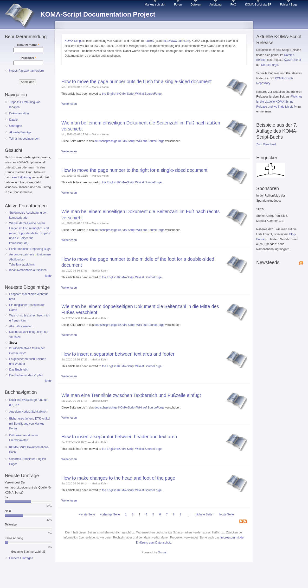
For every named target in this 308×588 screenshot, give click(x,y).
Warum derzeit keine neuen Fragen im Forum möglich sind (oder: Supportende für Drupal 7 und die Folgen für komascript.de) (30, 233)
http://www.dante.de (176, 41)
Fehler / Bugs (288, 4)
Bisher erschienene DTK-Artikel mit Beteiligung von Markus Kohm (29, 423)
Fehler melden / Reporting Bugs (30, 249)
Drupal (162, 552)
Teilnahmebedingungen (24, 138)
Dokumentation (19, 113)
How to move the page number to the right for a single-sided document (134, 170)
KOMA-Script (73, 41)
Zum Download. (266, 144)
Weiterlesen (69, 103)
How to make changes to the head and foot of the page (118, 478)
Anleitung (215, 4)
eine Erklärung (21, 177)
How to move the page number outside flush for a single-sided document (136, 81)
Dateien (196, 4)
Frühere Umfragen (21, 558)
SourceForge (269, 65)
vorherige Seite (110, 514)
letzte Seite (226, 514)
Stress (13, 342)
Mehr (48, 276)
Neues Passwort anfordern (26, 70)
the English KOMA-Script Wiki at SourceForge (132, 93)
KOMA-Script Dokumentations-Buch (29, 450)
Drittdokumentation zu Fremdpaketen (23, 438)
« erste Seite (86, 514)
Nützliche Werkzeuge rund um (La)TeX (28, 402)
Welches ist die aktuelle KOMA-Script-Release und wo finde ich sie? (279, 101)
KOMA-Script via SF (258, 4)
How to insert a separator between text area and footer (117, 354)
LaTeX (150, 41)
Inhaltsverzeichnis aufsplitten (27, 270)
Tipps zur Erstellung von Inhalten (24, 104)
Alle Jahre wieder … (22, 326)
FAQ (233, 4)
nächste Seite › (204, 514)
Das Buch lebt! (18, 369)
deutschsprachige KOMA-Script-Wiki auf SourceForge (130, 141)
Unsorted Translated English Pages (27, 461)
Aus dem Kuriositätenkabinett (28, 411)
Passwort (28, 58)
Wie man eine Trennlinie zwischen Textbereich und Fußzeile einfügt (131, 395)
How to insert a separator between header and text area (119, 436)
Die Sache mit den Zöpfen (26, 375)
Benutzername (28, 45)
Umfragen (15, 126)
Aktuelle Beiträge (20, 132)
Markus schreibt (155, 4)
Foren (178, 4)
